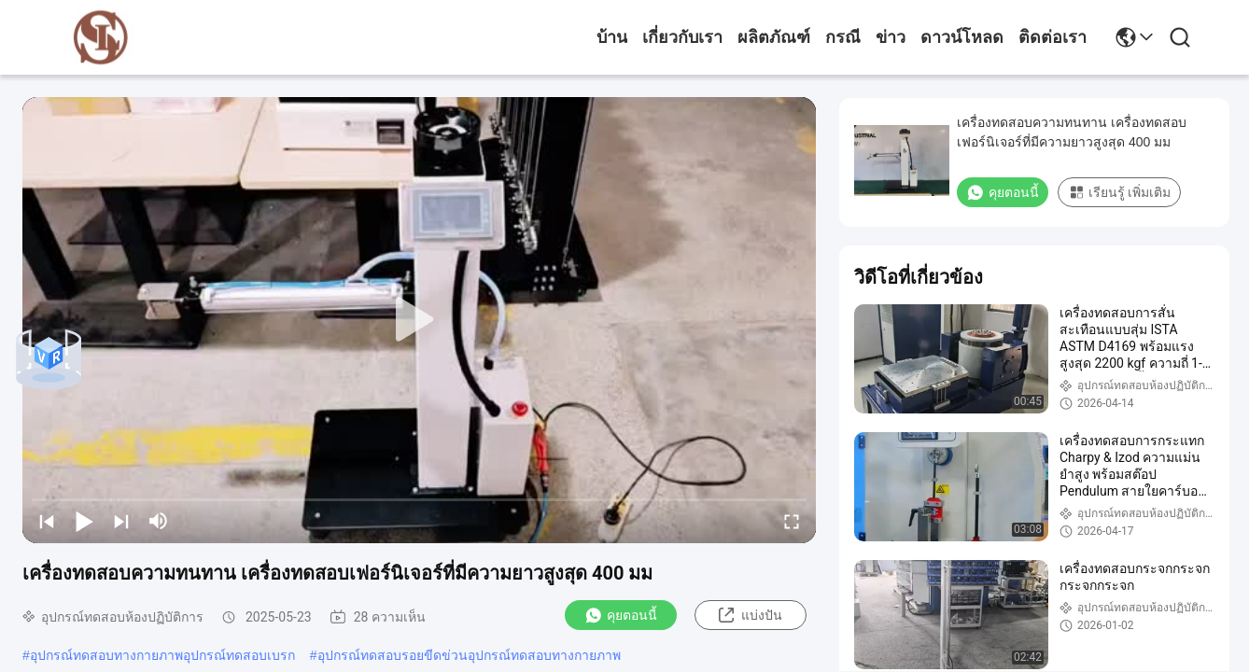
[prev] (46, 521)
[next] (121, 521)
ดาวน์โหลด (961, 37)
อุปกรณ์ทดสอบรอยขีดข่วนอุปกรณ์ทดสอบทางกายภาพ (469, 655)
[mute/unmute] (158, 521)
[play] (419, 320)
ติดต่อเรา (1052, 37)
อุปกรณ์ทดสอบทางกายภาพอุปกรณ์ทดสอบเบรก (162, 655)
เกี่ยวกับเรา (682, 37)
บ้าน (611, 37)
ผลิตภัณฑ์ (773, 37)
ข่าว (890, 37)
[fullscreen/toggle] (791, 521)
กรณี (843, 37)
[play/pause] (84, 521)
